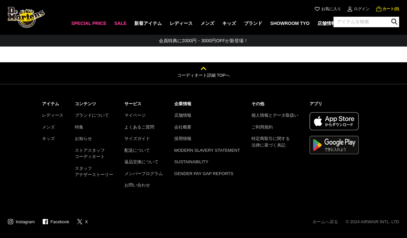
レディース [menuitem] (181, 23)
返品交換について (141, 161)
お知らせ (83, 138)
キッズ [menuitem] (229, 23)
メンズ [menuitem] (207, 23)
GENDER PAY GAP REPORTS (203, 173)
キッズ (48, 138)
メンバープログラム (143, 173)
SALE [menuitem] (120, 23)
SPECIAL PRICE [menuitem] (88, 23)
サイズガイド (137, 138)
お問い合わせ (137, 185)
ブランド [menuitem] (253, 23)
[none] (88, 25)
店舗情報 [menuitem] (326, 23)
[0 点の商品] (387, 8)
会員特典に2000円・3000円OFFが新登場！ (203, 40)
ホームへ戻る (325, 221)
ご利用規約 (262, 127)
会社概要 (182, 127)
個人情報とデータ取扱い (274, 115)
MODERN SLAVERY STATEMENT (207, 150)
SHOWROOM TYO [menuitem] (290, 23)
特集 (79, 127)
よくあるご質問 (139, 127)
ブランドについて (92, 115)
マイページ (135, 115)
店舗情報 (182, 115)
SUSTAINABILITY (191, 161)
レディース (52, 115)
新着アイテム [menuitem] (148, 23)
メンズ (48, 127)
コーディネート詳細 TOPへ (203, 75)
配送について (137, 150)
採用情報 (182, 138)
